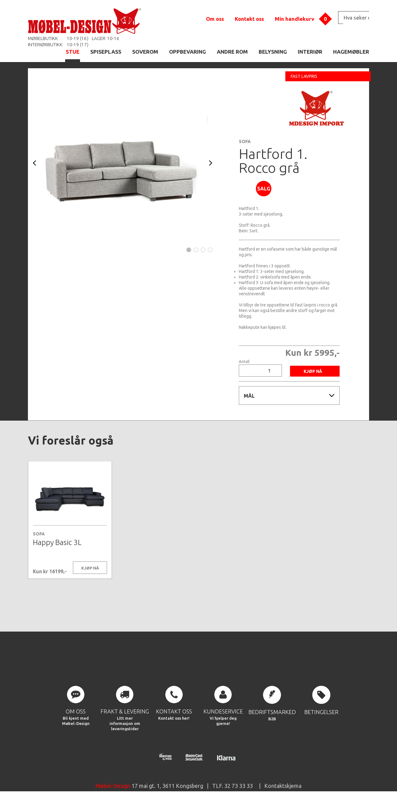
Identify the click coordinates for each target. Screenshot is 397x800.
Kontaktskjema (282, 786)
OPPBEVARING (187, 52)
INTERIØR (310, 52)
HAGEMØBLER (351, 52)
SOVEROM (145, 52)
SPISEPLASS (105, 52)
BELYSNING (273, 52)
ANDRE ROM (232, 52)
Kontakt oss (249, 19)
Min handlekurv (294, 19)
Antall (244, 362)
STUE (72, 52)
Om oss (215, 19)
